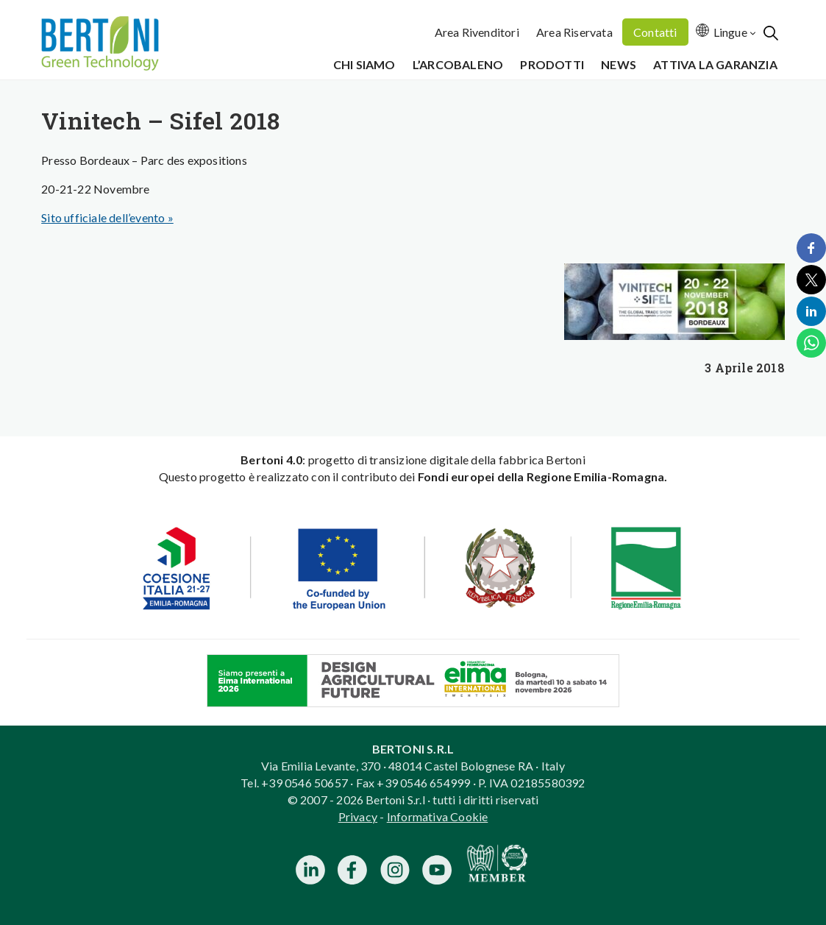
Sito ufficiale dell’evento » (107, 217)
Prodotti (552, 64)
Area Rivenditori (477, 32)
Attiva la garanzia (715, 64)
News (618, 64)
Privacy (357, 816)
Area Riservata (574, 32)
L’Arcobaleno (458, 64)
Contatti (655, 32)
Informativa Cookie (437, 816)
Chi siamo (364, 64)
